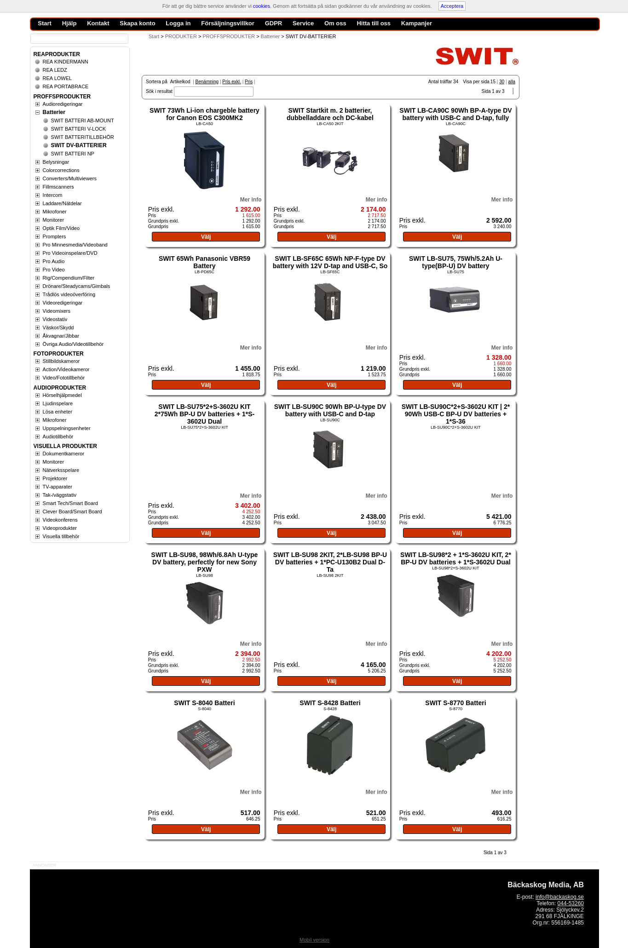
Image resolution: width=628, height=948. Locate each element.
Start (154, 36)
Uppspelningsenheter (67, 428)
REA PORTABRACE (66, 86)
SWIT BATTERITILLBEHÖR (82, 137)
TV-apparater (57, 486)
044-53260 (571, 903)
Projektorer (55, 478)
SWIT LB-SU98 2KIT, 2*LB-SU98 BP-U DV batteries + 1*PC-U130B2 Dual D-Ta (330, 562)
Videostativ (55, 319)
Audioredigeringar (63, 104)
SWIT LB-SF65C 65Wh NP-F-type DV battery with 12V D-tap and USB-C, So (330, 262)
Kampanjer (416, 23)
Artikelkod (180, 81)
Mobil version (314, 939)
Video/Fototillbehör (64, 377)
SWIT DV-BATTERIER (79, 145)
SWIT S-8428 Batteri (330, 703)
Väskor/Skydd (58, 327)
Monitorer (53, 220)
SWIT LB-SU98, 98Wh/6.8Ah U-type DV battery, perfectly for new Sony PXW (204, 562)
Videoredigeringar (63, 302)
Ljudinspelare (58, 403)
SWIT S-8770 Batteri (455, 703)
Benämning (207, 81)
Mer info (251, 199)
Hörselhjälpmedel (62, 395)
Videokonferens (60, 520)
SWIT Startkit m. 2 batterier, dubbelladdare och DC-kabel (330, 114)
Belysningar (56, 162)
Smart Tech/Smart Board (70, 503)
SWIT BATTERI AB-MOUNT (82, 120)
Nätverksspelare (61, 470)
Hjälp (69, 23)
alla (511, 81)
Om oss (335, 23)
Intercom (53, 195)
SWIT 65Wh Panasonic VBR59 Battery (204, 262)
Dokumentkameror (63, 453)
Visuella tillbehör (61, 536)
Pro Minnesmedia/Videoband (75, 244)
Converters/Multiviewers (70, 178)
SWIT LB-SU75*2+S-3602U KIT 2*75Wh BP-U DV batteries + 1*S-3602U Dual (204, 414)
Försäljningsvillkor (227, 23)
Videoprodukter (60, 528)
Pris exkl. (231, 81)
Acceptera (452, 6)
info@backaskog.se (560, 897)
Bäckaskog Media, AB (545, 885)
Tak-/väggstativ (59, 495)
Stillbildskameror (61, 361)
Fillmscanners (58, 187)
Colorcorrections (61, 170)
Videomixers (56, 311)
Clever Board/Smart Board (72, 511)
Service (303, 23)
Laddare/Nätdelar (62, 203)
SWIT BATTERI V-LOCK (78, 129)
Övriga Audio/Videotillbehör (73, 344)
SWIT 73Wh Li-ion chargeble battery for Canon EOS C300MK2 (204, 114)
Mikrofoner (55, 211)
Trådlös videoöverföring (69, 294)
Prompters (54, 236)
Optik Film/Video (61, 228)
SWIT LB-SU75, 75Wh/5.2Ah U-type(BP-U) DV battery (455, 262)
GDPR (273, 23)
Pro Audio (54, 261)
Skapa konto (137, 23)
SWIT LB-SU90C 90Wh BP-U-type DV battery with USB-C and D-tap (330, 410)
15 (492, 81)
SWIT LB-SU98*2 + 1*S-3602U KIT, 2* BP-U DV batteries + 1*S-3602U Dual (455, 558)
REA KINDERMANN (65, 61)
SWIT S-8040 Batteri (204, 703)
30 (501, 81)
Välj (206, 237)
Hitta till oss (374, 23)
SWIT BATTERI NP (72, 153)
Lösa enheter (57, 411)
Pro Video (54, 269)
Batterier (54, 112)
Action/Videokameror (66, 369)
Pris (249, 81)
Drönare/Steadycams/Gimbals (76, 286)
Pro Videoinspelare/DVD (70, 253)
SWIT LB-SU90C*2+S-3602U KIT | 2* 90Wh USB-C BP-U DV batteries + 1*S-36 (456, 414)
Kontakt (98, 23)
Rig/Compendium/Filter (68, 278)
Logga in (178, 23)
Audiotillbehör (58, 436)
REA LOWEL (57, 78)
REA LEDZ (55, 70)
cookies (261, 6)
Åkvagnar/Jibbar (61, 336)
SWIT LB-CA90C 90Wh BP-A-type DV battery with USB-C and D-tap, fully (455, 114)
